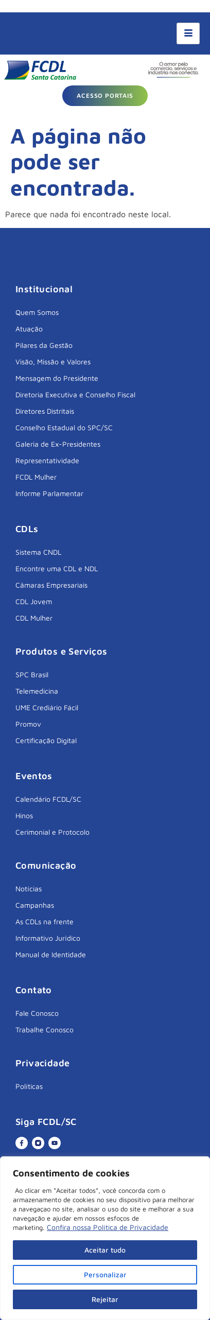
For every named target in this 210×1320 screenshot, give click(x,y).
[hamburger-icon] (188, 33)
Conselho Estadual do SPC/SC (64, 427)
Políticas (29, 1086)
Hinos (24, 815)
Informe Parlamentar (49, 493)
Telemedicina (36, 691)
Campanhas (34, 905)
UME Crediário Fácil (46, 707)
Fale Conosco (37, 1013)
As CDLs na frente (44, 921)
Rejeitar (105, 1299)
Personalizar (105, 1274)
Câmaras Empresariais (51, 584)
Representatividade (47, 460)
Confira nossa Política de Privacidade (107, 1227)
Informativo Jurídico (47, 938)
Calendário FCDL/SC (48, 799)
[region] (105, 1238)
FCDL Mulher (36, 476)
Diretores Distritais (44, 411)
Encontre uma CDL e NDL (56, 568)
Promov (28, 723)
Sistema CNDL (38, 552)
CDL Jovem (33, 601)
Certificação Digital (46, 740)
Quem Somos (37, 312)
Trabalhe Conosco (44, 1029)
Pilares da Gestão (44, 345)
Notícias (28, 888)
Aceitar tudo (105, 1249)
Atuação (29, 328)
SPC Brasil (31, 674)
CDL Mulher (33, 617)
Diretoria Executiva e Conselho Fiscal (75, 394)
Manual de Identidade (50, 954)
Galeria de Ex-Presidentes (57, 443)
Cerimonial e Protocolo (52, 832)
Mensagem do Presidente (56, 378)
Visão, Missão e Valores (53, 361)
